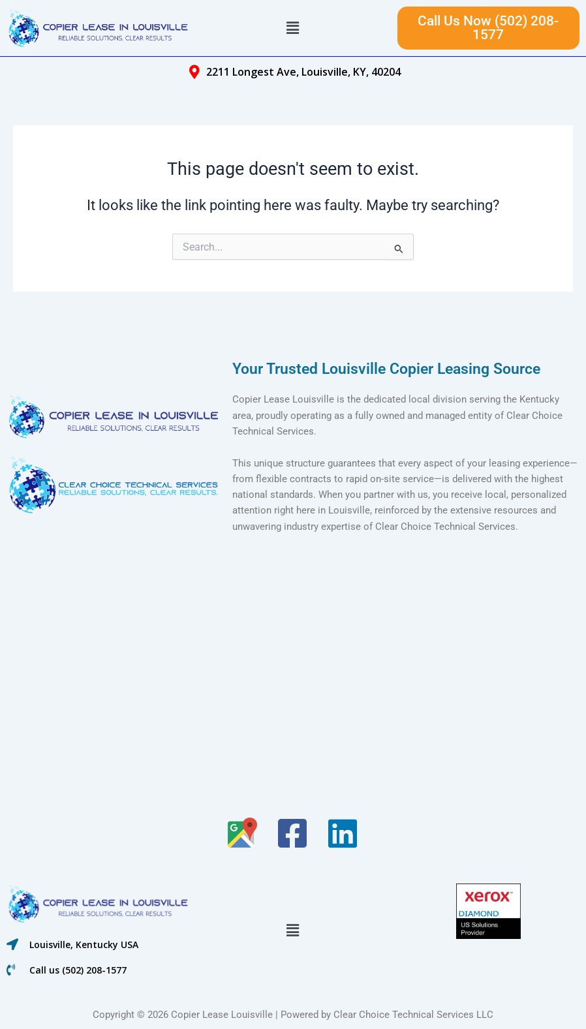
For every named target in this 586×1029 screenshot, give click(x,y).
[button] (293, 28)
